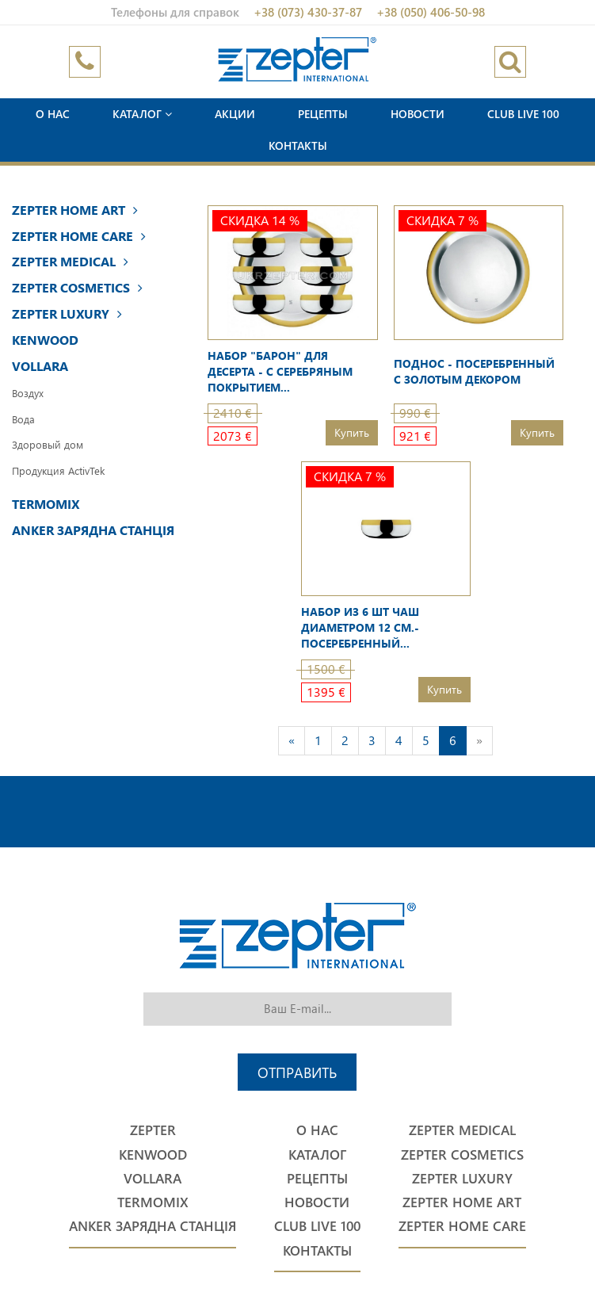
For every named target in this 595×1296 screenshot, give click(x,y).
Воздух (28, 393)
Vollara (40, 365)
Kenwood (45, 339)
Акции (235, 113)
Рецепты (323, 113)
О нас (53, 113)
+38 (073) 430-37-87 (308, 12)
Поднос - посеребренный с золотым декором (474, 371)
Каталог (142, 113)
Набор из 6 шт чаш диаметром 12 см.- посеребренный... (360, 627)
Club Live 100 (523, 113)
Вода (23, 419)
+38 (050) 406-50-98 (430, 12)
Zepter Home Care (79, 235)
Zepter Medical (70, 261)
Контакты (298, 145)
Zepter (153, 1130)
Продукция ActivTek (58, 470)
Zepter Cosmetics (77, 287)
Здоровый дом (47, 444)
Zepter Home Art (75, 209)
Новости (417, 113)
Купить (351, 432)
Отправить (297, 1072)
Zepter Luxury (67, 313)
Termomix (45, 503)
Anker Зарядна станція (93, 530)
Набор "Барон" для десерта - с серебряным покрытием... (280, 371)
